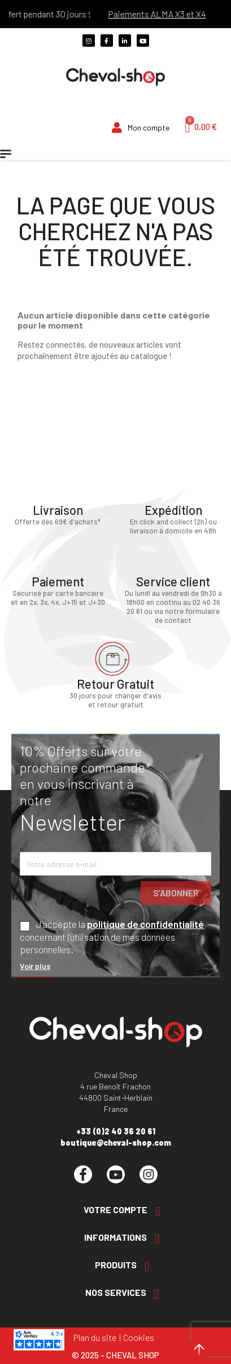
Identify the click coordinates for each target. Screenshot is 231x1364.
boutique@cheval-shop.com (115, 1142)
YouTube (116, 1174)
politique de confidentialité (145, 924)
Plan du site (94, 1337)
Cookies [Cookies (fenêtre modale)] (138, 1337)
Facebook (83, 1174)
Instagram (149, 1174)
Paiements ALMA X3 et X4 (163, 13)
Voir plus (35, 966)
